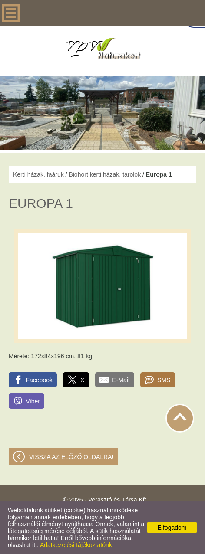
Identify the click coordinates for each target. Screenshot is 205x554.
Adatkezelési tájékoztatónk (76, 544)
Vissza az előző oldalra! (71, 456)
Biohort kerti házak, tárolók (105, 174)
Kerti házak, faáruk (38, 174)
